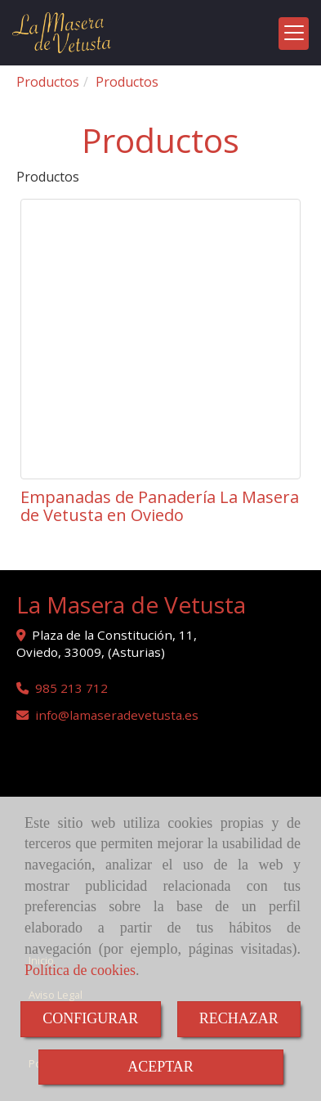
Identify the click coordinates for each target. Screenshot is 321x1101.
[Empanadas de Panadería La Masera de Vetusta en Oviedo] (160, 339)
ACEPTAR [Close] (160, 1066)
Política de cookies (80, 970)
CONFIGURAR (90, 1018)
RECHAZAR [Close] (239, 1018)
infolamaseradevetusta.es (116, 715)
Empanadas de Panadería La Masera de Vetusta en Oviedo (159, 506)
